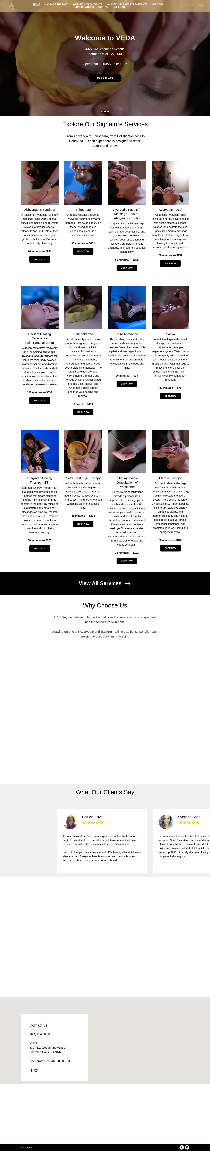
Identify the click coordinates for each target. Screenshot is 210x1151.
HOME (36, 4)
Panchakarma (83, 334)
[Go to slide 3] (108, 111)
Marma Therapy (170, 478)
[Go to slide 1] (102, 111)
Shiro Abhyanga (127, 334)
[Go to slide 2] (105, 111)
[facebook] (31, 1070)
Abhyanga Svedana (39, 209)
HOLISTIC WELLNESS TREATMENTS (126, 4)
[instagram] (36, 1070)
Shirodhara (83, 209)
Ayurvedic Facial (170, 209)
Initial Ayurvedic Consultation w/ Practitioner (127, 482)
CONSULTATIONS (84, 7)
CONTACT (103, 7)
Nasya (170, 334)
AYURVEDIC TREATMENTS (87, 4)
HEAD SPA (157, 4)
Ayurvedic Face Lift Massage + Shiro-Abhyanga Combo (126, 214)
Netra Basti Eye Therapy (83, 478)
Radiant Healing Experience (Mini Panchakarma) (39, 338)
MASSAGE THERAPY (56, 4)
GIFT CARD (120, 7)
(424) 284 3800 (192, 6)
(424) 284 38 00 (40, 1034)
